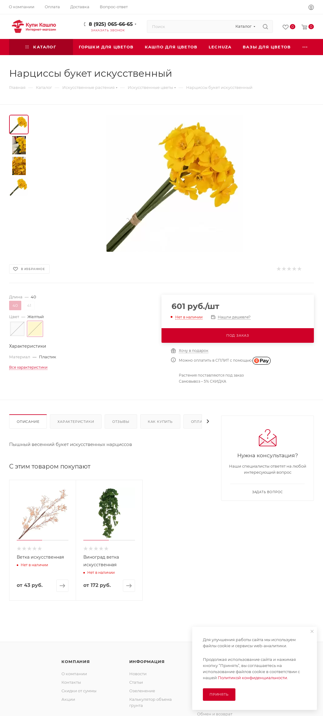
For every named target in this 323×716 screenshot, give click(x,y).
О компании (74, 673)
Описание (28, 421)
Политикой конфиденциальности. (253, 677)
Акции (68, 699)
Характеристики (75, 421)
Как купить (160, 421)
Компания (75, 661)
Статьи (136, 682)
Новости (138, 673)
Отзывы (121, 421)
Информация (147, 661)
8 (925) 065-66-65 (111, 24)
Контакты (71, 682)
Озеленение (142, 690)
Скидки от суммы (78, 690)
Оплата (199, 421)
